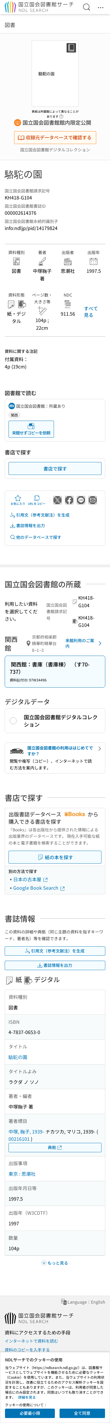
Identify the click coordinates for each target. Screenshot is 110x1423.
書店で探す (55, 468)
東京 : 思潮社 (22, 1173)
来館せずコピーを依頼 (31, 429)
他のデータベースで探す (35, 537)
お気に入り (18, 500)
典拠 (55, 1147)
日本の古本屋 (30, 879)
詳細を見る (27, 1397)
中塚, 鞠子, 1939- (26, 1131)
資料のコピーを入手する (27, 1350)
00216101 (19, 1138)
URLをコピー (36, 500)
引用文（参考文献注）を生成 (40, 515)
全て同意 (82, 1413)
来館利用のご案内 (84, 643)
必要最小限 (30, 1413)
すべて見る (91, 311)
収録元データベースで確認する (55, 137)
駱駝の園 (18, 1056)
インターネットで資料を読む (31, 1341)
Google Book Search (39, 887)
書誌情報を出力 (27, 525)
